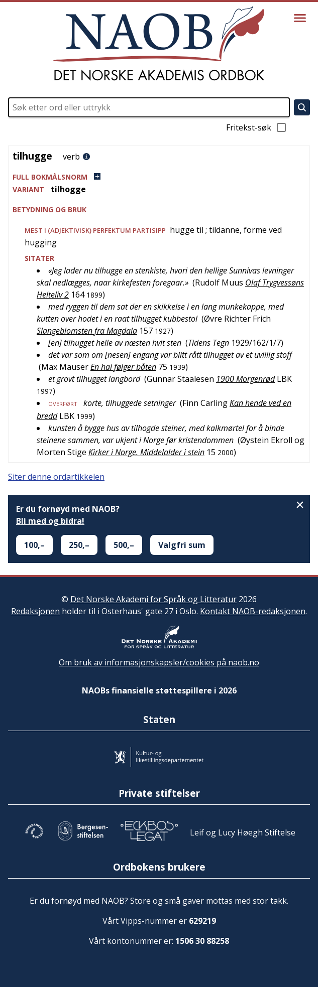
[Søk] (302, 107)
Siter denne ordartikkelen (56, 476)
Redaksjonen (35, 611)
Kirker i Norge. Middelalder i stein (146, 452)
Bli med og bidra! (50, 520)
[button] (159, 177)
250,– (79, 544)
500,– (124, 544)
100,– (34, 544)
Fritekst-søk (256, 127)
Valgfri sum (181, 544)
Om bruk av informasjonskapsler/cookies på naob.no (159, 662)
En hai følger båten (123, 366)
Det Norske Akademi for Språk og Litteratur (153, 599)
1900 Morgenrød (245, 378)
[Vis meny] (300, 18)
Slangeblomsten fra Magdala (87, 330)
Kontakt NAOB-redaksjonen (252, 611)
